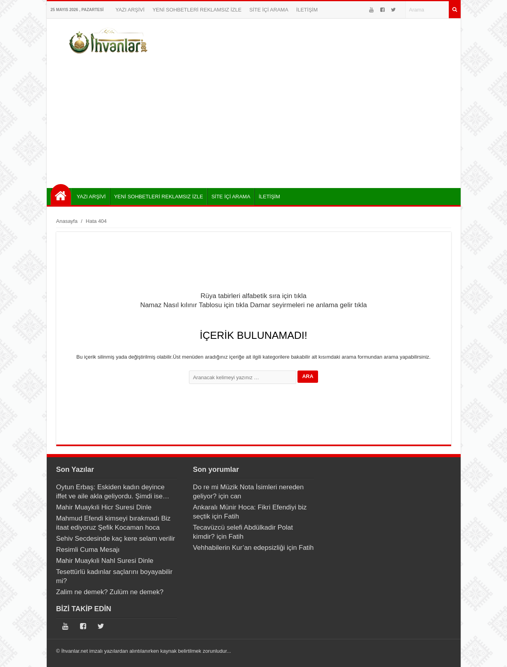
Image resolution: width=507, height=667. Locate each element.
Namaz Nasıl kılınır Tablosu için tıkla (194, 305)
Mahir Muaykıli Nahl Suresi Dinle (105, 560)
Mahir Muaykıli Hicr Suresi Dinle (104, 507)
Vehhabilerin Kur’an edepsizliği (239, 547)
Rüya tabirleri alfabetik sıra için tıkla (253, 296)
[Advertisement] (254, 120)
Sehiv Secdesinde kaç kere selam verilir (115, 538)
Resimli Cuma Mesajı (88, 549)
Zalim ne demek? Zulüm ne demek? (110, 592)
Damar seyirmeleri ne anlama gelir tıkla (308, 305)
